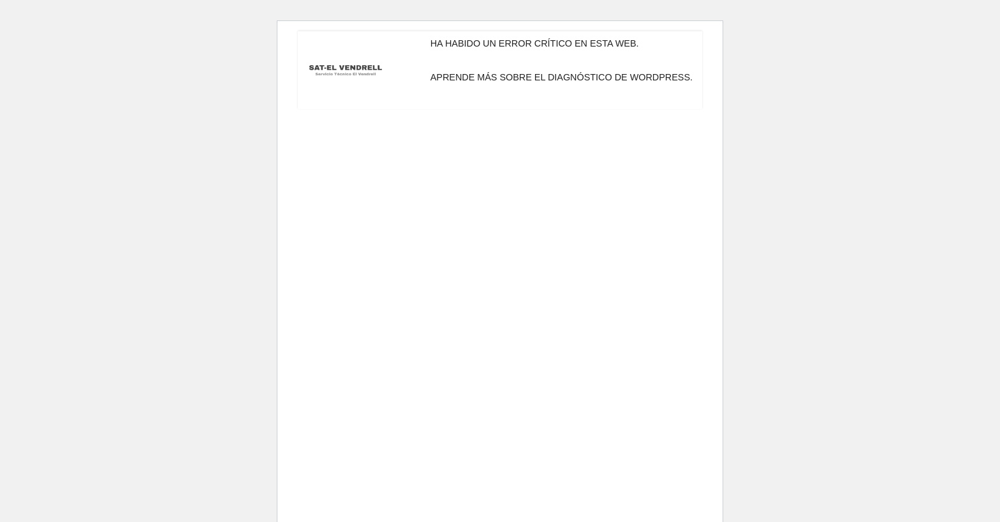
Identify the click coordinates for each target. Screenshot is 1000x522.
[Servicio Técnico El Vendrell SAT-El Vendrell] (345, 70)
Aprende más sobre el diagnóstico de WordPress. (561, 77)
